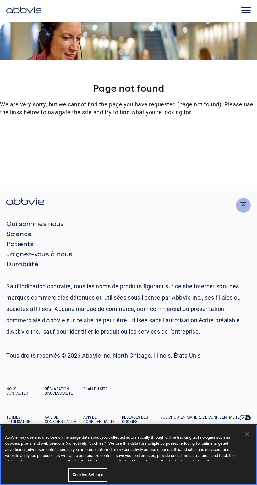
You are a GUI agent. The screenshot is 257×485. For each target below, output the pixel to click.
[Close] (247, 434)
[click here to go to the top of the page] (243, 205)
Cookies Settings (88, 474)
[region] (128, 454)
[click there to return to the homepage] (128, 202)
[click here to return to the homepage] (23, 11)
